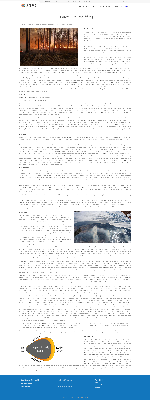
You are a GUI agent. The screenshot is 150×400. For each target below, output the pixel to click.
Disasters (70, 24)
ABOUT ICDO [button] (83, 6)
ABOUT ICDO (61, 24)
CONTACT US (117, 6)
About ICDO (99, 380)
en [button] (126, 6)
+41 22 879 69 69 (46, 1)
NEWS (94, 6)
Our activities (99, 385)
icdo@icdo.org (57, 1)
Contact (97, 387)
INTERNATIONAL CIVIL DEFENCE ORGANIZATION (38, 24)
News (97, 382)
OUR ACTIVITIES (104, 6)
